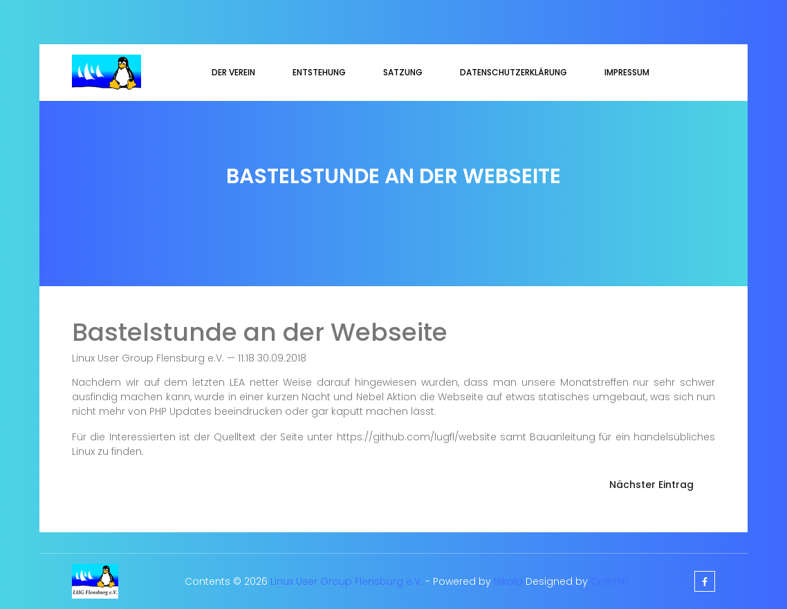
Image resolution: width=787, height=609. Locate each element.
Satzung (403, 72)
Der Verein (233, 72)
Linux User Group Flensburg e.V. (346, 581)
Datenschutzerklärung (513, 72)
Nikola (508, 581)
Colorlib (610, 581)
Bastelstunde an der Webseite (259, 332)
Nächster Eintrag (651, 484)
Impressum (626, 72)
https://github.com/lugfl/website (417, 437)
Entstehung (319, 72)
